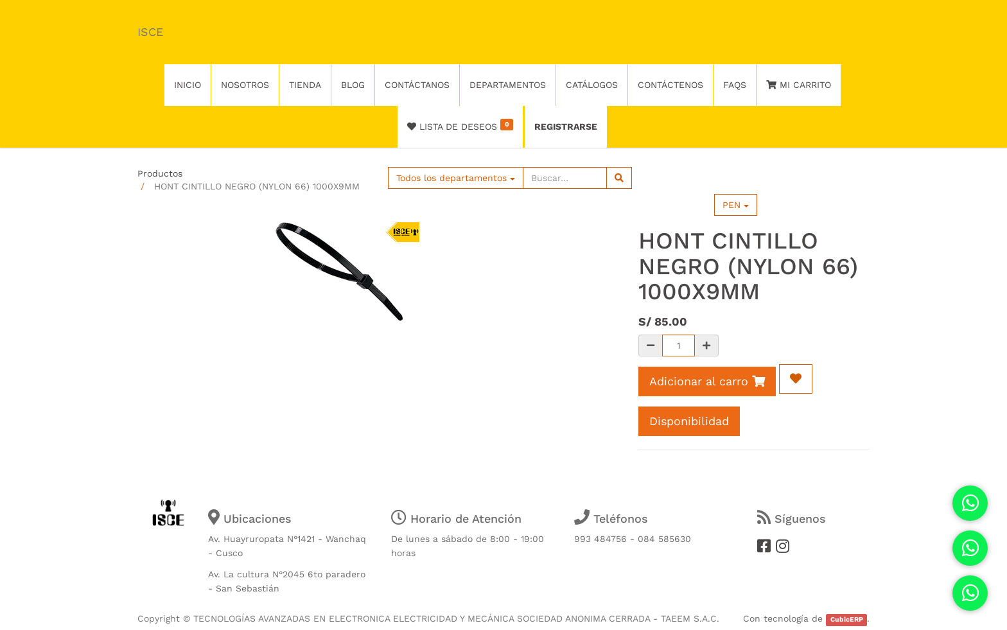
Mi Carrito (798, 85)
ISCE (150, 32)
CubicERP (846, 619)
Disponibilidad (689, 421)
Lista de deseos (460, 125)
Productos (159, 173)
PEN (735, 205)
